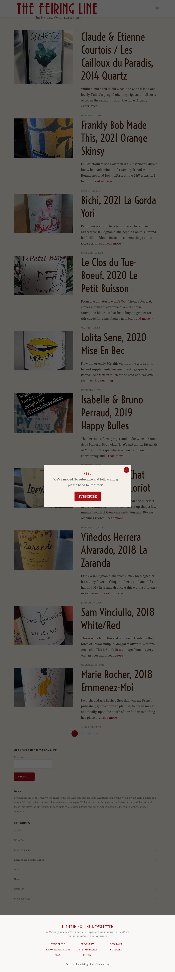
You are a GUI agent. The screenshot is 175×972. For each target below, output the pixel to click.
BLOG (58, 953)
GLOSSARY (87, 942)
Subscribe (87, 496)
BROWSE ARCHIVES (58, 947)
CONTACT (116, 942)
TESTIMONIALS (87, 947)
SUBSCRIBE (58, 942)
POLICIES (116, 947)
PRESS (87, 953)
